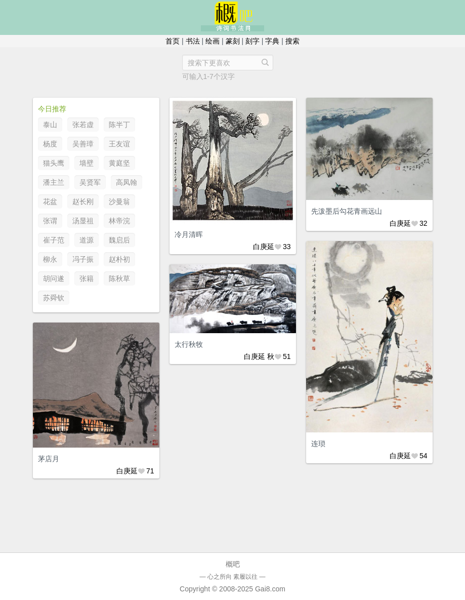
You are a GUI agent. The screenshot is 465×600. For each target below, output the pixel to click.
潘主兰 (53, 182)
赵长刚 (83, 201)
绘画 (212, 41)
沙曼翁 (119, 201)
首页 (172, 41)
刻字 (252, 41)
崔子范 (53, 240)
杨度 (50, 144)
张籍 (86, 278)
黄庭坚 (119, 163)
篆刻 (233, 41)
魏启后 (119, 240)
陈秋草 (119, 278)
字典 (272, 41)
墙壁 (86, 163)
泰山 (50, 125)
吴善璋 (83, 144)
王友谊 (119, 144)
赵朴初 (119, 259)
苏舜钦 (53, 298)
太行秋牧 (189, 344)
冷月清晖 (189, 234)
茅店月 (48, 459)
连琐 (318, 443)
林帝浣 (119, 221)
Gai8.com (270, 589)
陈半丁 (119, 125)
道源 (86, 240)
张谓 (50, 221)
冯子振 (83, 259)
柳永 (50, 259)
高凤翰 (126, 182)
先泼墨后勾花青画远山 (346, 211)
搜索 (292, 41)
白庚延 (263, 247)
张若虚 (83, 125)
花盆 (50, 201)
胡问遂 (53, 278)
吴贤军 (90, 182)
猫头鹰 (53, 163)
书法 (193, 41)
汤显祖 (83, 221)
